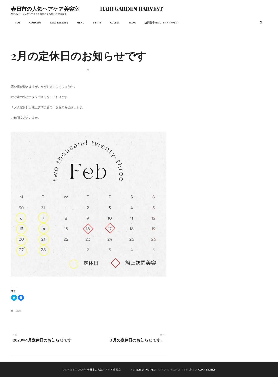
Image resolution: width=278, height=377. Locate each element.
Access (115, 22)
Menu (81, 22)
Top (18, 22)
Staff (97, 22)
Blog (132, 22)
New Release (59, 22)
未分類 (18, 310)
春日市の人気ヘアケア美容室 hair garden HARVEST (87, 8)
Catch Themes (207, 369)
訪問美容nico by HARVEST (162, 22)
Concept (35, 22)
